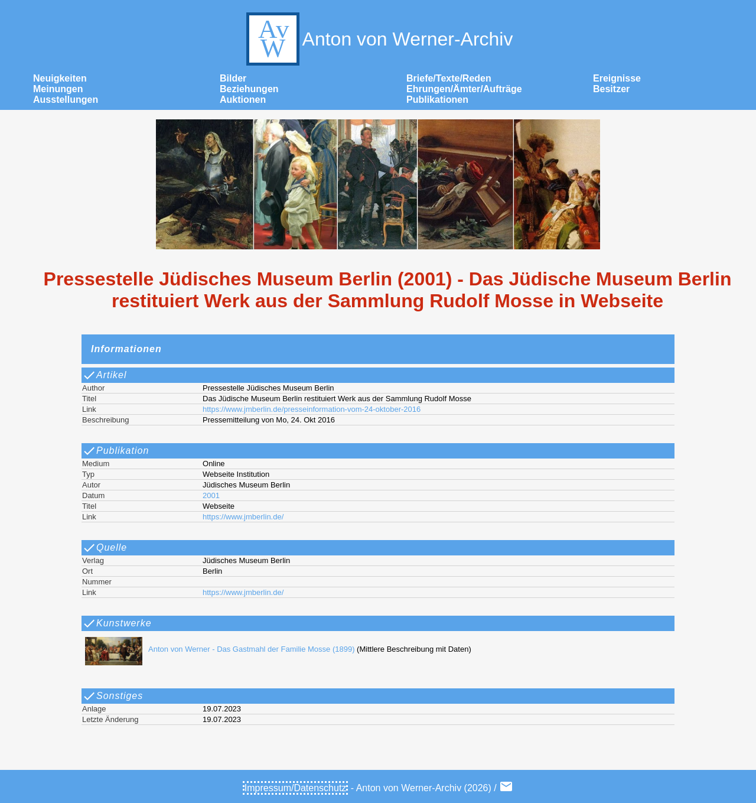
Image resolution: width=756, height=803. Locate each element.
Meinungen (58, 89)
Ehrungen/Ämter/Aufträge (464, 89)
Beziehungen (249, 89)
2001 (211, 495)
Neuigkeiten (60, 78)
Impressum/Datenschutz (296, 788)
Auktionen (243, 100)
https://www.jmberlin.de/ (243, 516)
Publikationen (437, 100)
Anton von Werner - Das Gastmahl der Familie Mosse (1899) (216, 649)
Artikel (104, 375)
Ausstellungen (65, 100)
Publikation (115, 451)
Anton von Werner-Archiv (378, 39)
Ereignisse (617, 78)
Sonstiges (112, 696)
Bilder (233, 78)
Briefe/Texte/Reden (448, 78)
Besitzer (611, 89)
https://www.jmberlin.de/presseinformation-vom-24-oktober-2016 (312, 409)
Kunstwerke (117, 623)
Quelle (104, 548)
